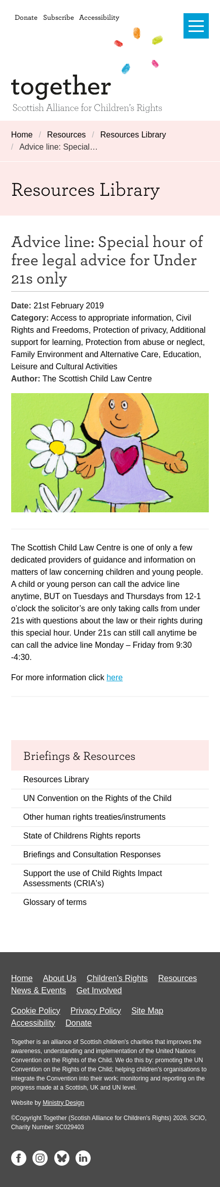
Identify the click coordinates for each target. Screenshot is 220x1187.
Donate (26, 17)
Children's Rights (117, 978)
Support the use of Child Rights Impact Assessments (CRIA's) (92, 878)
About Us (60, 978)
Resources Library (133, 134)
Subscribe (58, 17)
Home (22, 134)
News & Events (38, 990)
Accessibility (99, 17)
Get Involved (99, 990)
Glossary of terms (55, 902)
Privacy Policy (95, 1010)
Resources (66, 134)
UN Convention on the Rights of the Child (97, 798)
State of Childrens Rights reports (81, 835)
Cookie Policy (35, 1010)
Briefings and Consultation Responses (92, 854)
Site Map (147, 1010)
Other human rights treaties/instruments (94, 817)
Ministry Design (63, 1102)
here (114, 677)
